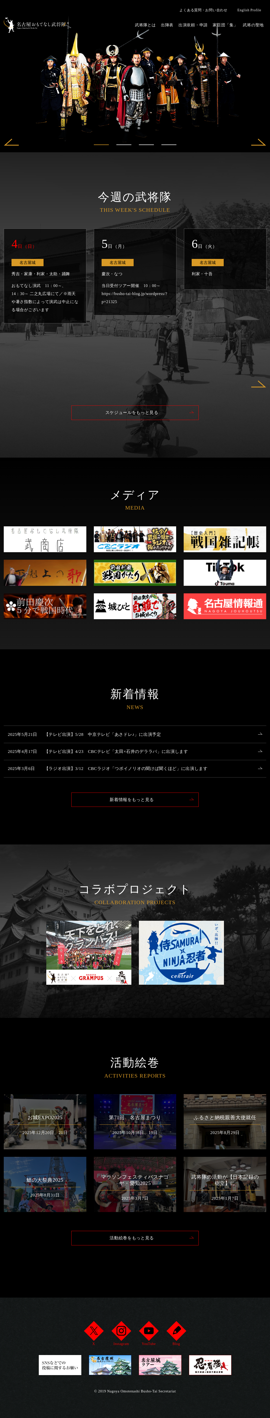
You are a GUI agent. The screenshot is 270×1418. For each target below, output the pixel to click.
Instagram (121, 1335)
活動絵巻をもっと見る (131, 1252)
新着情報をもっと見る (131, 813)
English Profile (249, 10)
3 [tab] (146, 145)
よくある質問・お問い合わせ (203, 10)
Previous (11, 144)
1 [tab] (101, 145)
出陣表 (167, 25)
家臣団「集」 (225, 25)
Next (258, 144)
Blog (176, 1335)
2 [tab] (123, 145)
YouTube (149, 1335)
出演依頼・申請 (193, 25)
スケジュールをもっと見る (132, 412)
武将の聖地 (253, 25)
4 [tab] (168, 145)
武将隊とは (145, 25)
